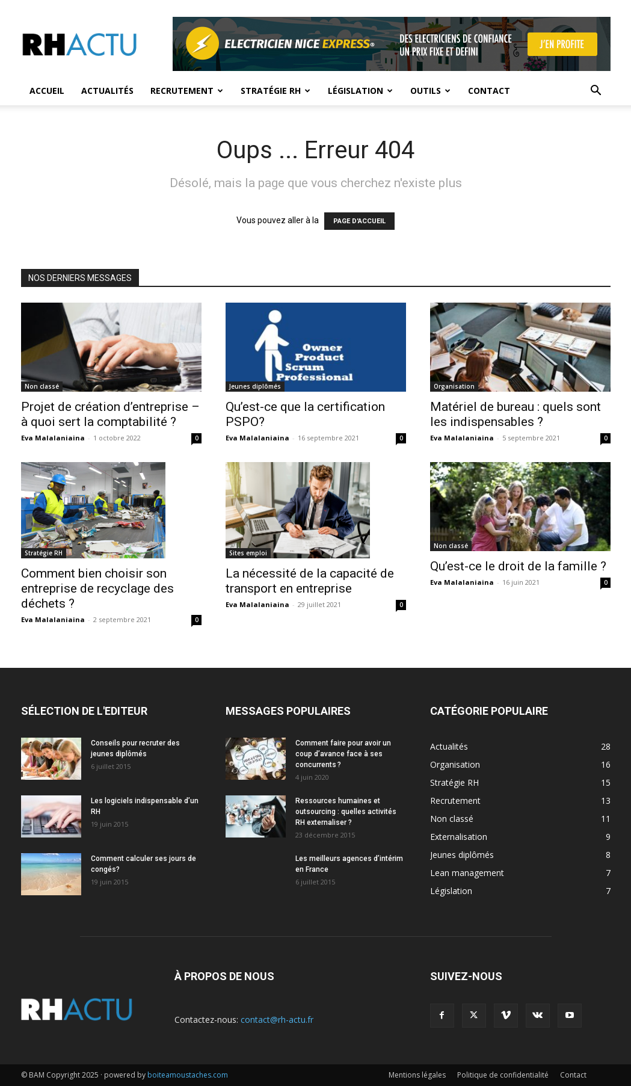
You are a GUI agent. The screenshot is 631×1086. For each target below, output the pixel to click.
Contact (489, 90)
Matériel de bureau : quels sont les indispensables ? (515, 414)
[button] (596, 91)
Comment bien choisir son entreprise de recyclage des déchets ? (97, 588)
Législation (360, 90)
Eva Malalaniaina (53, 437)
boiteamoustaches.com (187, 1075)
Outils (430, 90)
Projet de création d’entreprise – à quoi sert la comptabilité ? (110, 414)
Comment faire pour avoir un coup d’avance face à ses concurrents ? (343, 754)
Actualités (107, 90)
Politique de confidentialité (503, 1075)
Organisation (454, 386)
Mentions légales (417, 1075)
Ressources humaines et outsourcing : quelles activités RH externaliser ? (345, 812)
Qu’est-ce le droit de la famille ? (518, 566)
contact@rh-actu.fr (277, 1019)
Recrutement (186, 90)
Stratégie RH (275, 90)
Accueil (46, 90)
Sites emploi (248, 553)
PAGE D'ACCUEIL (359, 221)
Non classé (42, 386)
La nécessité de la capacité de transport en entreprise (310, 581)
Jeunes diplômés (255, 386)
